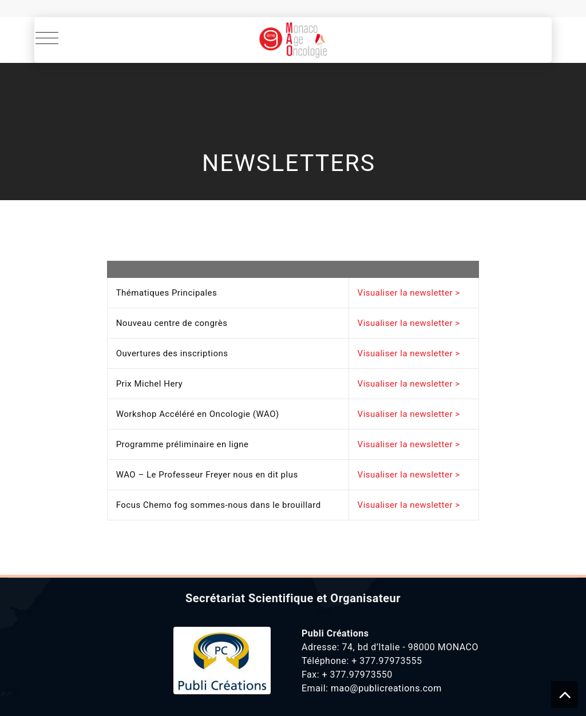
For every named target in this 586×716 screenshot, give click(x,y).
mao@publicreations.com (386, 688)
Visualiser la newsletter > (409, 293)
